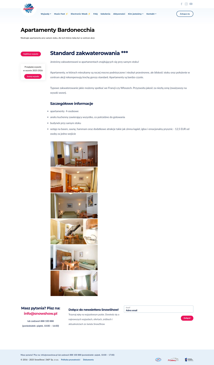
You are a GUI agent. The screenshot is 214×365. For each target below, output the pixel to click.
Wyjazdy (46, 14)
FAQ (95, 14)
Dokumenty (88, 359)
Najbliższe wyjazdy (30, 54)
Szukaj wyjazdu (33, 76)
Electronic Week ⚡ (81, 14)
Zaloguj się (185, 13)
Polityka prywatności (70, 359)
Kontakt (151, 14)
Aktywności (119, 14)
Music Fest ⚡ (61, 14)
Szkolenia (105, 14)
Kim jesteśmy (136, 14)
